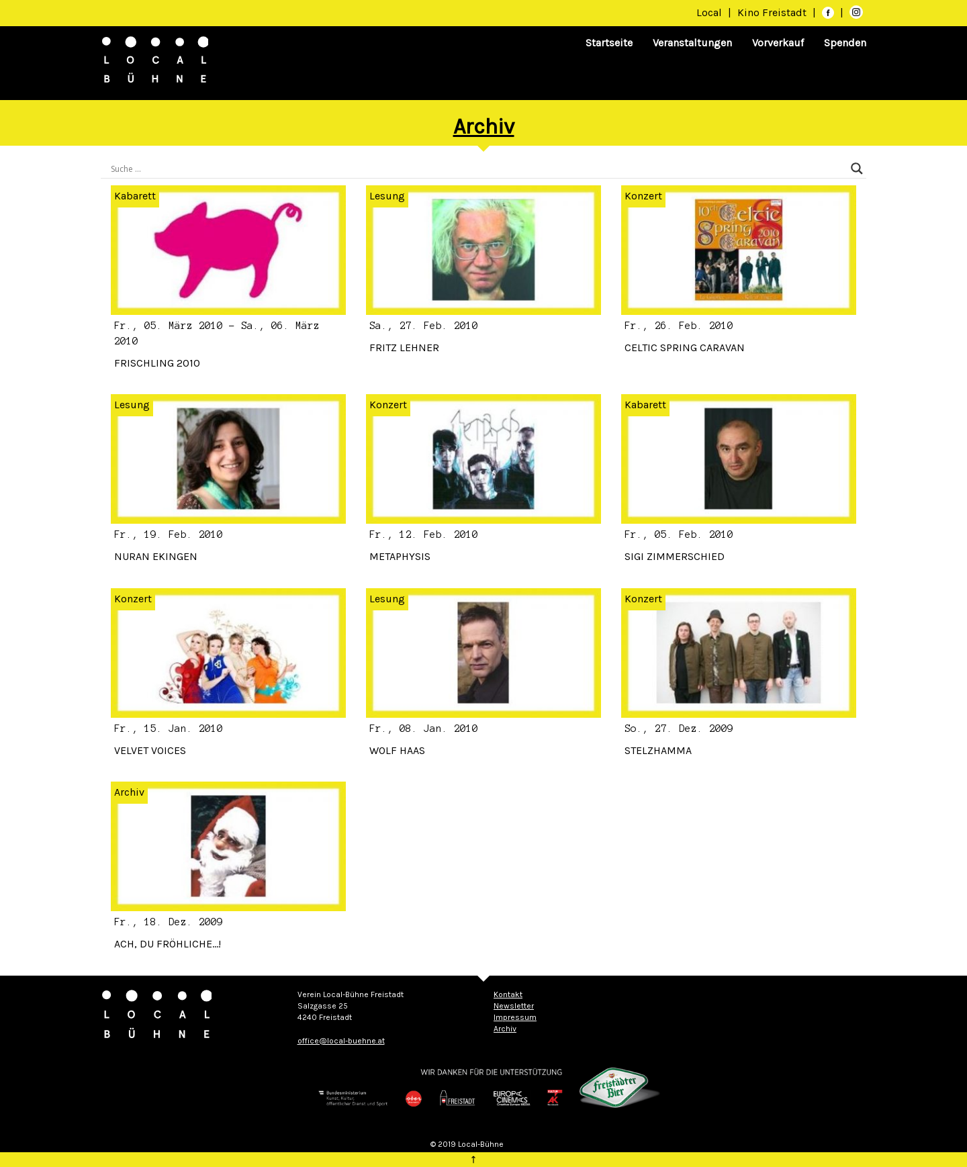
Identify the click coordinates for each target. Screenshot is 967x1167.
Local (709, 12)
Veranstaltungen (692, 42)
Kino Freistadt (773, 12)
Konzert (643, 195)
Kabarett (135, 195)
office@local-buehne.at (341, 1040)
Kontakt (508, 994)
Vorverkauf (778, 42)
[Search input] (477, 168)
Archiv (129, 792)
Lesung (387, 195)
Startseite (609, 42)
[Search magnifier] (856, 168)
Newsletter (514, 1006)
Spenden (845, 42)
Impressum (515, 1017)
